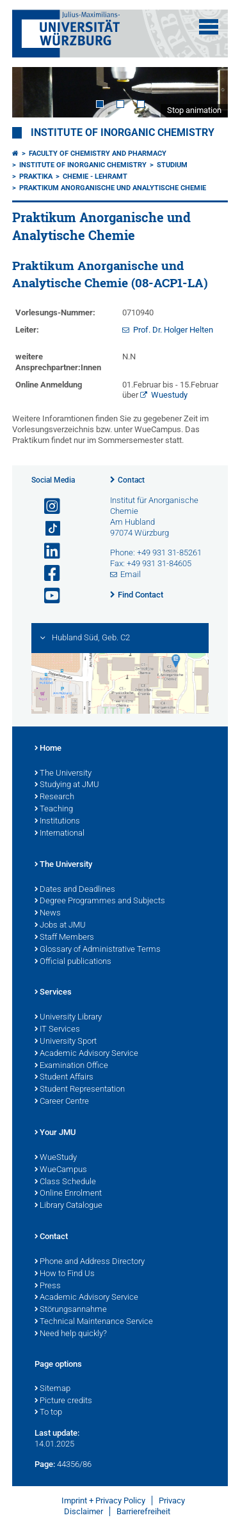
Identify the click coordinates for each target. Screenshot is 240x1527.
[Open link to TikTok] (46, 529)
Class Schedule (65, 1182)
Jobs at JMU (60, 925)
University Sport (66, 1042)
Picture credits (63, 1401)
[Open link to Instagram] (46, 506)
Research (54, 797)
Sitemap (52, 1389)
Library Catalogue (68, 1206)
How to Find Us (65, 1274)
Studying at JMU (67, 785)
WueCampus (61, 1170)
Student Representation (80, 1089)
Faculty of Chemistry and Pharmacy (97, 153)
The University (63, 773)
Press (48, 1286)
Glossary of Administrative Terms (98, 950)
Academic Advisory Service (86, 1054)
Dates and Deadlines (75, 890)
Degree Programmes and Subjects (100, 901)
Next (205, 92)
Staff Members (64, 938)
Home (48, 749)
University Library (68, 1017)
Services (53, 992)
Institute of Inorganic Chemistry (122, 133)
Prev (35, 92)
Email (130, 574)
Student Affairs (64, 1077)
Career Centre (62, 1102)
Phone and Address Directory (90, 1262)
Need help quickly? (71, 1334)
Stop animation (194, 110)
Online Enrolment (68, 1194)
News (48, 913)
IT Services (57, 1029)
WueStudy (56, 1158)
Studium (172, 165)
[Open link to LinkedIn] (46, 551)
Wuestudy (169, 395)
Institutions (57, 821)
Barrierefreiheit (143, 1511)
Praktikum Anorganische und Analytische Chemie (112, 188)
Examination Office (71, 1066)
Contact (131, 480)
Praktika (35, 176)
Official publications (73, 962)
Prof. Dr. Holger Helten (173, 330)
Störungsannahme (71, 1310)
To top (48, 1412)
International (59, 833)
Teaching (54, 809)
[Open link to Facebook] (46, 573)
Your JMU (55, 1133)
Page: (45, 1464)
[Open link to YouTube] (46, 596)
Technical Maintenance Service (94, 1322)
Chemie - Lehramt (95, 176)
